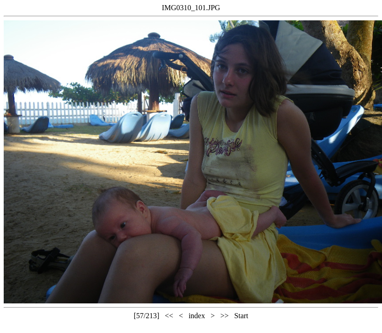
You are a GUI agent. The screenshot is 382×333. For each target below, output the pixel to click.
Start (241, 316)
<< (169, 316)
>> (224, 316)
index (197, 316)
